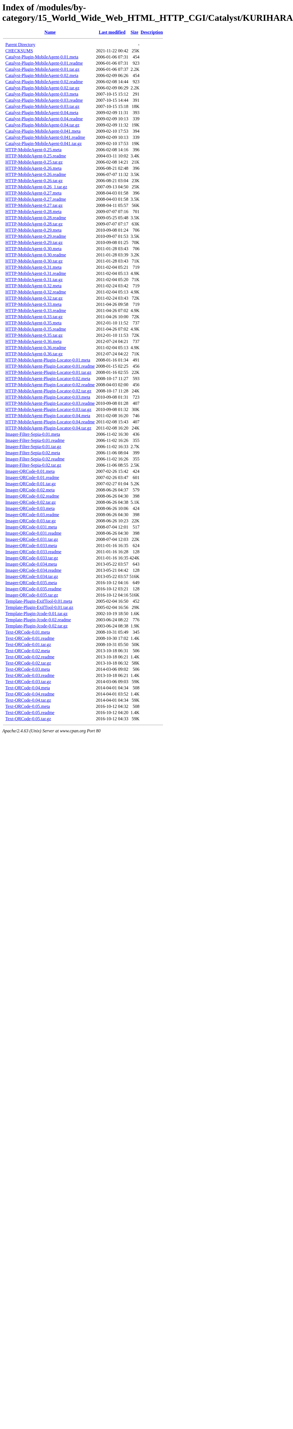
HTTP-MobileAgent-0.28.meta (33, 211)
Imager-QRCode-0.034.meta (31, 564)
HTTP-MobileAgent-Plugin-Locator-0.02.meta (47, 378)
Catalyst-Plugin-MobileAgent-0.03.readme (44, 100)
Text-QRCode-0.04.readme (29, 694)
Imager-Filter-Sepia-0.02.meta (32, 452)
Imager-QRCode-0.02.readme (32, 496)
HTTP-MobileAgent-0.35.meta (33, 322)
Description (152, 32)
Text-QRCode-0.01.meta (27, 632)
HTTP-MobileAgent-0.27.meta (33, 193)
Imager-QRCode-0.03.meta (30, 508)
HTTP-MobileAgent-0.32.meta (33, 285)
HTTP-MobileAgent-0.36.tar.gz (34, 353)
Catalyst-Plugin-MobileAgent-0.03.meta (41, 94)
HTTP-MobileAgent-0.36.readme (35, 347)
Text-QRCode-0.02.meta (27, 650)
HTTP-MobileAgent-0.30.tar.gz (34, 261)
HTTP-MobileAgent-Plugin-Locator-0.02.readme (50, 384)
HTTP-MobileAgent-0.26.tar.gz (34, 180)
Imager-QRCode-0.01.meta (30, 471)
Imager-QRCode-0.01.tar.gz (30, 483)
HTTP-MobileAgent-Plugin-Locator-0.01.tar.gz (48, 372)
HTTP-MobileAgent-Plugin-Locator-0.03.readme (50, 403)
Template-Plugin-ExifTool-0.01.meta (38, 601)
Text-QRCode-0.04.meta (27, 687)
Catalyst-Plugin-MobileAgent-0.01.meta (41, 57)
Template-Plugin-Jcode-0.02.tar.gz (36, 626)
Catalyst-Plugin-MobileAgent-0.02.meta (41, 75)
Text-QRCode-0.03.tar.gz (28, 681)
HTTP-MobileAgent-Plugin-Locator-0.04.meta (47, 415)
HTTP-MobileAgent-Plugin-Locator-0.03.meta (47, 397)
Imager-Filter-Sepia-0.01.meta (32, 434)
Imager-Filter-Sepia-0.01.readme (35, 440)
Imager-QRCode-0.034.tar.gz (31, 576)
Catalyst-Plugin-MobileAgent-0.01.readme (44, 63)
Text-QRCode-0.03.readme (29, 675)
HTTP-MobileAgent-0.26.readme (35, 174)
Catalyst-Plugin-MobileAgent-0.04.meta (41, 112)
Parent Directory (20, 44)
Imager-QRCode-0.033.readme (33, 551)
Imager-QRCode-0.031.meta (31, 527)
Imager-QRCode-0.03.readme (32, 514)
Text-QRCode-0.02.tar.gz (28, 663)
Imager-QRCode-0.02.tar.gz (30, 502)
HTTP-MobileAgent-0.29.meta (33, 230)
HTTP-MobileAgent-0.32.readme (35, 292)
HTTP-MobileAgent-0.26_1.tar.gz (36, 186)
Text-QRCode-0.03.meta (27, 669)
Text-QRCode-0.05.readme (29, 712)
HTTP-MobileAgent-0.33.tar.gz (34, 316)
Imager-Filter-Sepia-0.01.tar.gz (33, 446)
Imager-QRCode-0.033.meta (31, 545)
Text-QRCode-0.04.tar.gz (28, 700)
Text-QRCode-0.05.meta (27, 706)
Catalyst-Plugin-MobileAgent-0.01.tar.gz (42, 69)
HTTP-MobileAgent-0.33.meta (33, 304)
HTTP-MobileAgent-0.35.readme (35, 329)
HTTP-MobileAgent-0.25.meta (33, 149)
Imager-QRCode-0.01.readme (32, 477)
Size (134, 32)
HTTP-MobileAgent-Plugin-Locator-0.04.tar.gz (48, 428)
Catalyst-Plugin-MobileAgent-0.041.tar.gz (43, 143)
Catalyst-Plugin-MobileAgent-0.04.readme (44, 118)
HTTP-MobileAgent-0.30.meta (33, 248)
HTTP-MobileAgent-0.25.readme (35, 155)
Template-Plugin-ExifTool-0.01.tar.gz (39, 607)
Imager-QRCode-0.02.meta (30, 489)
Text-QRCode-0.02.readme (29, 656)
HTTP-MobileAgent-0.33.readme (35, 310)
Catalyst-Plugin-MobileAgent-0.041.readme (45, 137)
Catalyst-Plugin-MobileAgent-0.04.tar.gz (42, 125)
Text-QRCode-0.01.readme (29, 638)
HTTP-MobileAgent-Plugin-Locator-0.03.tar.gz (48, 409)
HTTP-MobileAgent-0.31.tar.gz (34, 279)
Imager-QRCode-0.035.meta (31, 582)
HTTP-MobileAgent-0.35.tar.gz (34, 335)
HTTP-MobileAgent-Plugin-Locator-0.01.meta (47, 360)
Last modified (112, 32)
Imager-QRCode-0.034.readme (33, 570)
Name (50, 32)
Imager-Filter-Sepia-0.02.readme (35, 459)
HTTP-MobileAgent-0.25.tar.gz (34, 162)
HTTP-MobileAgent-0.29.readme (35, 236)
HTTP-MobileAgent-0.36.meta (33, 341)
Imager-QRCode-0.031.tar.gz (31, 539)
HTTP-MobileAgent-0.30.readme (35, 254)
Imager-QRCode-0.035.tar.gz (31, 595)
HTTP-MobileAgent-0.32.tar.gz (34, 298)
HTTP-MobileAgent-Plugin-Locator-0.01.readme (50, 366)
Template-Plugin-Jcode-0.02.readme (38, 619)
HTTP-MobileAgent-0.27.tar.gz (34, 205)
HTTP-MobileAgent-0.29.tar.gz (34, 242)
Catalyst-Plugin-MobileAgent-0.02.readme (44, 81)
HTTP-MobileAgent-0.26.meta (33, 168)
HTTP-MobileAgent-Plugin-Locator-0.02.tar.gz (48, 391)
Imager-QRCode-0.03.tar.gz (30, 520)
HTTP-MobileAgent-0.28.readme (35, 217)
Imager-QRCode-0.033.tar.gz (31, 558)
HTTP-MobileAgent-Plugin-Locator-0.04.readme (50, 421)
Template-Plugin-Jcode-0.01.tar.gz (36, 613)
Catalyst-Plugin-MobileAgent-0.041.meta (43, 131)
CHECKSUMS (19, 50)
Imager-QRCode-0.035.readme (33, 588)
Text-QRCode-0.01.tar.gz (28, 644)
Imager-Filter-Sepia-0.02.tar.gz (33, 465)
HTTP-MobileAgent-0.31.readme (35, 273)
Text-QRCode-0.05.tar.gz (28, 718)
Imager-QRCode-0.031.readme (33, 533)
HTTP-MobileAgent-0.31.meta (33, 267)
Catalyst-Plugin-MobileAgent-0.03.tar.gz (42, 106)
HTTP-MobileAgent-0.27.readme (35, 199)
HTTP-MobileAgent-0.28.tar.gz (34, 224)
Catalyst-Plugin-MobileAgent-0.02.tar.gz (42, 87)
